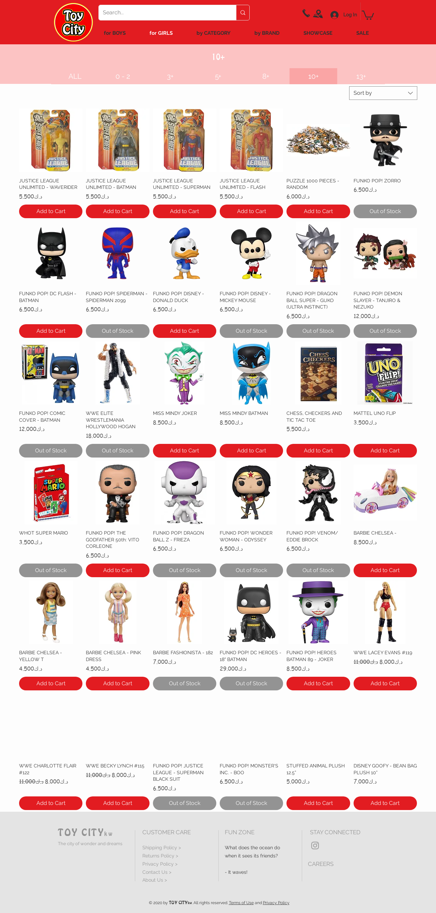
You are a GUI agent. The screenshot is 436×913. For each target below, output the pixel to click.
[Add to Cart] (50, 211)
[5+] (218, 76)
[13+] (361, 76)
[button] (313, 76)
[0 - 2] (122, 76)
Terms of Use (241, 902)
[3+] (170, 76)
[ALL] (75, 76)
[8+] (266, 76)
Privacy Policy (276, 902)
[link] (368, 15)
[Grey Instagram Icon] (315, 845)
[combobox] (383, 93)
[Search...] (162, 12)
